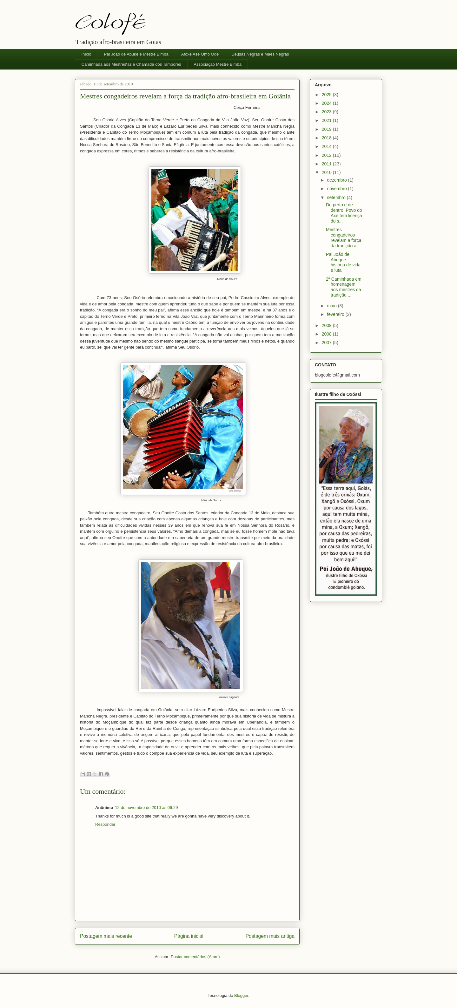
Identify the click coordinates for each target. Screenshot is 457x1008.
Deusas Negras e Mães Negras (260, 54)
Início (86, 54)
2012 (327, 155)
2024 (327, 103)
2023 (327, 111)
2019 (327, 129)
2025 (327, 94)
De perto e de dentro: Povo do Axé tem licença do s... (344, 212)
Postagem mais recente (106, 936)
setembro (337, 197)
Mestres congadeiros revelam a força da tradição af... (343, 237)
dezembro (337, 180)
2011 (327, 163)
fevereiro (336, 314)
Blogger (241, 995)
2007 (327, 342)
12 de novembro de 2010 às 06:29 (146, 807)
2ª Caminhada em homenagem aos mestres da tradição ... (343, 287)
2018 (327, 137)
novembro (337, 188)
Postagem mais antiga (270, 936)
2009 (327, 325)
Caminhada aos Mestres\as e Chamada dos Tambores (131, 64)
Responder (105, 824)
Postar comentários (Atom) (195, 956)
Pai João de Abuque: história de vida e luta (343, 262)
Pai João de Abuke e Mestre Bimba (136, 54)
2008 (327, 334)
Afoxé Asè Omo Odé (200, 54)
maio (332, 305)
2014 (327, 146)
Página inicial (188, 936)
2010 (327, 172)
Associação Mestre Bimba (218, 64)
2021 (327, 120)
